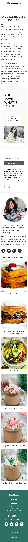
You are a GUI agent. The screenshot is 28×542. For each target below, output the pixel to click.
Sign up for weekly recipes (14, 519)
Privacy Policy (14, 505)
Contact (14, 537)
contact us (9, 74)
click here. (22, 244)
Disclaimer (14, 508)
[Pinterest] (14, 251)
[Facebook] (3, 251)
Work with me (14, 535)
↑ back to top (14, 494)
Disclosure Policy (14, 506)
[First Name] (14, 154)
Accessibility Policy (14, 510)
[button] (14, 130)
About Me (14, 503)
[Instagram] (20, 251)
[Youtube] (9, 251)
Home (2, 9)
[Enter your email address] (14, 158)
